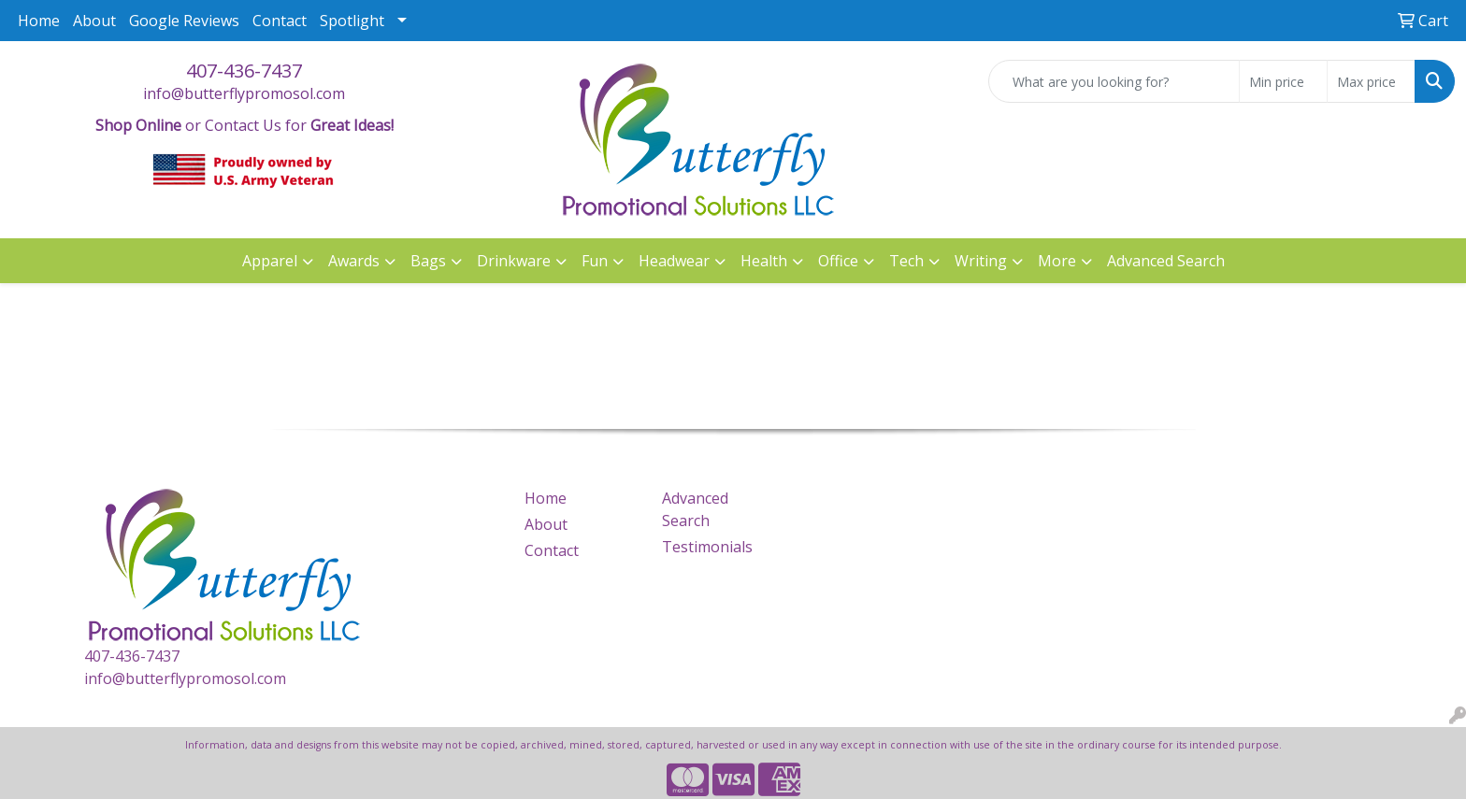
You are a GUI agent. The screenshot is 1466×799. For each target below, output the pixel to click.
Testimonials (707, 546)
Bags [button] (428, 260)
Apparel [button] (269, 260)
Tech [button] (906, 260)
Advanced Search (1166, 260)
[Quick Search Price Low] (1283, 81)
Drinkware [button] (514, 260)
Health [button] (763, 260)
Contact (279, 20)
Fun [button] (595, 260)
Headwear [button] (674, 260)
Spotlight (352, 20)
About (94, 20)
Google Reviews (184, 20)
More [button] (1057, 260)
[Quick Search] (1114, 81)
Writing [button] (981, 260)
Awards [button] (354, 260)
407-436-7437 (244, 70)
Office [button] (838, 260)
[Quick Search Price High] (1371, 81)
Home (39, 20)
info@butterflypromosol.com (244, 93)
